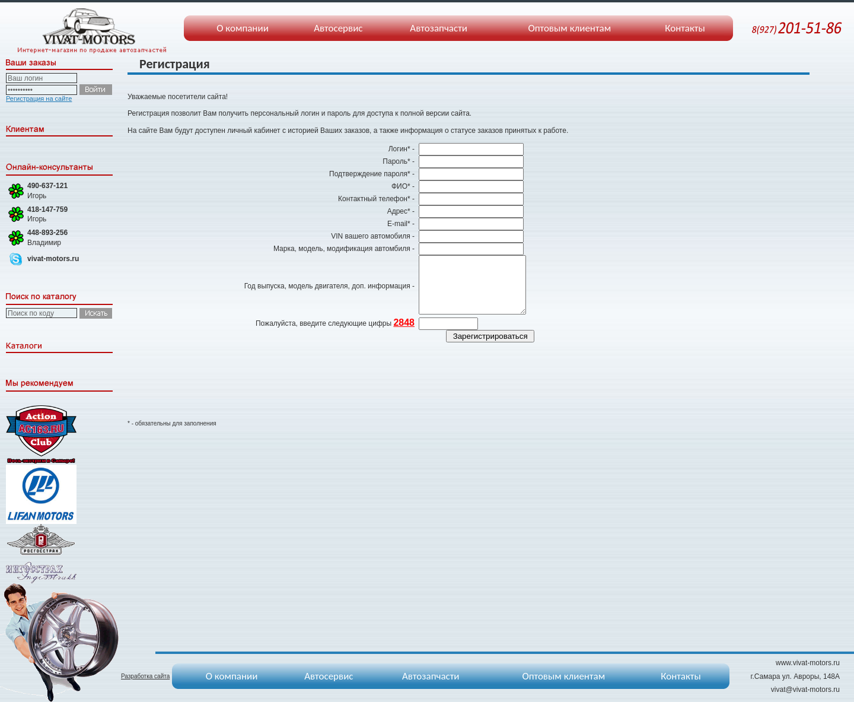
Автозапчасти (438, 28)
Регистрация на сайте (39, 98)
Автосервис (338, 28)
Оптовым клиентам (569, 28)
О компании (242, 28)
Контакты (685, 28)
